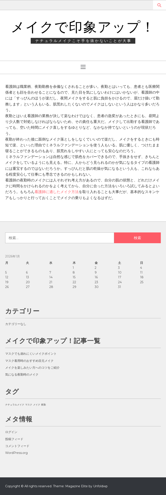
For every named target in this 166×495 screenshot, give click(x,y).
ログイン (11, 432)
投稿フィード (14, 439)
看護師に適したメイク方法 (57, 192)
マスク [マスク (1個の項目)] (28, 404)
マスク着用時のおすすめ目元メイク (29, 361)
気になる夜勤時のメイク (21, 374)
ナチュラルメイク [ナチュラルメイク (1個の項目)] (14, 404)
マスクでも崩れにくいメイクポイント (31, 354)
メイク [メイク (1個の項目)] (36, 404)
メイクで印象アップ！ (83, 26)
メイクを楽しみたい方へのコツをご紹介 (32, 368)
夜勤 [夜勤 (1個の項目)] (43, 404)
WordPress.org (16, 453)
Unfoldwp (100, 486)
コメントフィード (17, 446)
